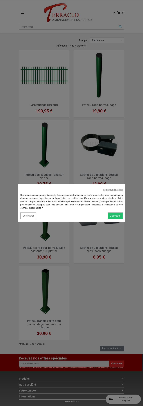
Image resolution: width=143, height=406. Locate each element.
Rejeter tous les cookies (113, 190)
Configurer (28, 215)
